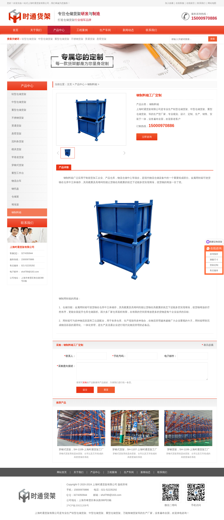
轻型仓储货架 (29, 38)
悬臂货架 (101, 38)
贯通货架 (90, 38)
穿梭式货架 (18, 165)
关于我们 (35, 30)
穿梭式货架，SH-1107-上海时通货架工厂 (134, 449)
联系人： (69, 356)
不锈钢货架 (77, 38)
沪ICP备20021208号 (77, 505)
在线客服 (180, 3)
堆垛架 (15, 204)
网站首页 (62, 472)
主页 (69, 84)
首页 (15, 30)
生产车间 (105, 30)
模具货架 (16, 149)
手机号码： (119, 356)
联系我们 (201, 3)
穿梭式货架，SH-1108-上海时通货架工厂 (81, 449)
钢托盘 (15, 188)
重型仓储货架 (62, 38)
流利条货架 (18, 141)
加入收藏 (169, 3)
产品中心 (59, 30)
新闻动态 (128, 30)
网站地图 (212, 3)
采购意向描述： (66, 366)
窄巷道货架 (18, 157)
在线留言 (190, 3)
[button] (58, 152)
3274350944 (27, 253)
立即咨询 (147, 136)
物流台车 (16, 180)
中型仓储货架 (45, 38)
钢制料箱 (92, 84)
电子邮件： (170, 356)
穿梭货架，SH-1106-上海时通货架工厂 (188, 449)
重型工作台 (18, 173)
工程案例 (82, 30)
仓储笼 (15, 196)
